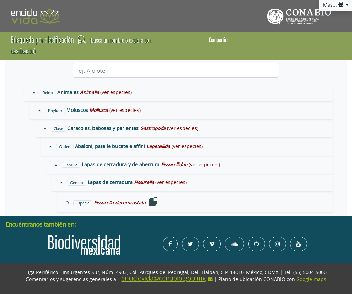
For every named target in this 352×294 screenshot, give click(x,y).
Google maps (311, 279)
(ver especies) (116, 92)
